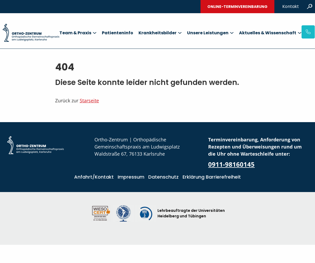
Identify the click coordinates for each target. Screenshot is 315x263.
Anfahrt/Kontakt (94, 177)
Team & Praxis (75, 33)
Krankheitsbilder (157, 33)
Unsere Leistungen (207, 33)
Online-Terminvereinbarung (237, 6)
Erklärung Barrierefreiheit (212, 177)
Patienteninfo (117, 33)
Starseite (89, 100)
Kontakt (290, 6)
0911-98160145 (231, 164)
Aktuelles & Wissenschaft (267, 33)
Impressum (131, 177)
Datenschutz (163, 177)
